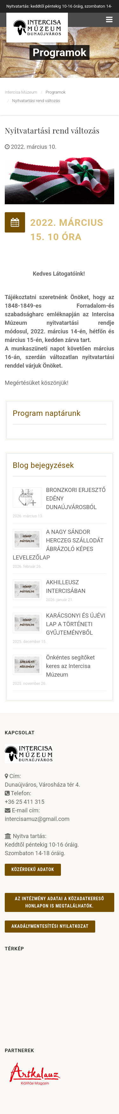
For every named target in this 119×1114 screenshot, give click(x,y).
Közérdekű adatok (32, 869)
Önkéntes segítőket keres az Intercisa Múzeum (70, 666)
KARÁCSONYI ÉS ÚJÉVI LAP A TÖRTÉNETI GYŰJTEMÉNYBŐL (75, 624)
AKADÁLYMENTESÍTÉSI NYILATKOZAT (50, 926)
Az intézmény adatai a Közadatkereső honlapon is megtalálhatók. (59, 902)
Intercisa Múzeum (21, 92)
